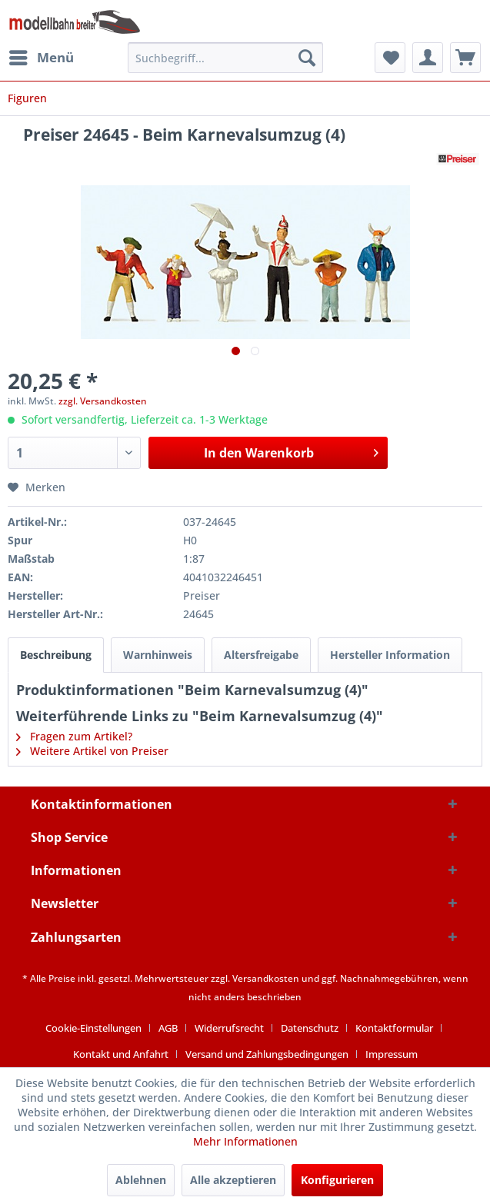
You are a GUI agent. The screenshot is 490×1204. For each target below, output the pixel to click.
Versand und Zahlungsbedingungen (266, 1054)
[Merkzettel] (390, 57)
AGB (168, 1028)
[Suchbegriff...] (226, 57)
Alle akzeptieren (233, 1179)
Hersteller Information (390, 654)
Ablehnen (140, 1179)
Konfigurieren (337, 1179)
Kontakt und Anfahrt (120, 1054)
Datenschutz (309, 1028)
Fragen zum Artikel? (74, 736)
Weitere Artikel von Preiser (92, 750)
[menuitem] (41, 57)
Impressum (391, 1054)
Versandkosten (265, 978)
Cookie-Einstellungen (93, 1028)
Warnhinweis (157, 654)
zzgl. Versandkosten (102, 400)
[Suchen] (307, 57)
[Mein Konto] (427, 57)
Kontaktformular (394, 1028)
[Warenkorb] (465, 57)
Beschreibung (56, 654)
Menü (41, 55)
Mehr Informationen (245, 1141)
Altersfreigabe (261, 654)
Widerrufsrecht (229, 1028)
